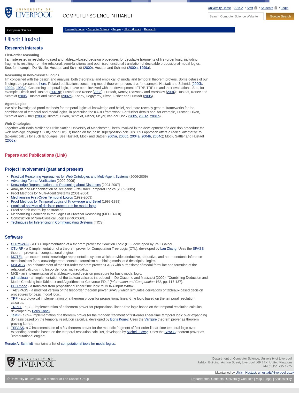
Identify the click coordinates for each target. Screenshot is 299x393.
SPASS (198, 248)
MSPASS (18, 265)
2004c (157, 136)
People (116, 29)
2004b (146, 136)
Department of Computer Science (104, 13)
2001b (155, 116)
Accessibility (283, 379)
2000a (133, 68)
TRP (14, 298)
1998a (20, 88)
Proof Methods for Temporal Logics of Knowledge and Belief (56, 201)
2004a (135, 136)
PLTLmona (19, 286)
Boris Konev (41, 311)
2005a (112, 136)
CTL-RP (17, 248)
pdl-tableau (19, 278)
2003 (97, 92)
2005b (123, 136)
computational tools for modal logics (88, 343)
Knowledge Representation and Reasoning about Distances (55, 185)
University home (74, 29)
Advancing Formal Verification (33, 181)
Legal (268, 379)
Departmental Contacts (207, 379)
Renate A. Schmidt (19, 343)
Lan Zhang (168, 248)
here (42, 84)
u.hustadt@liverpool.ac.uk (276, 372)
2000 (88, 68)
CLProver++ (20, 244)
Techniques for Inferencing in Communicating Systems (52, 222)
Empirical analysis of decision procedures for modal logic (53, 206)
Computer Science (19, 30)
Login (285, 8)
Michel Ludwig (137, 332)
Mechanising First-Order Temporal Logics (42, 197)
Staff (250, 8)
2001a (55, 92)
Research (149, 29)
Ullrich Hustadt (132, 29)
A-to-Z (238, 8)
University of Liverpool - (29, 13)
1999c (9, 88)
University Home (219, 8)
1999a (144, 68)
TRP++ (16, 307)
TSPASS (17, 328)
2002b (67, 96)
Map (259, 379)
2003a (10, 140)
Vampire (151, 319)
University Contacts (239, 379)
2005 (23, 96)
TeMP (15, 315)
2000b (197, 84)
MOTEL (17, 257)
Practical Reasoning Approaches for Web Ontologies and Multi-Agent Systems (69, 176)
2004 (171, 92)
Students (267, 8)
